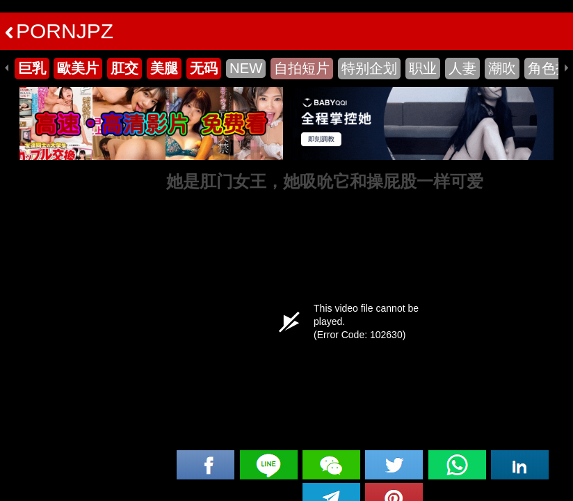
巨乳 (32, 68)
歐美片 (78, 68)
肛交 (124, 68)
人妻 (462, 68)
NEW (245, 68)
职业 (423, 68)
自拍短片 (302, 68)
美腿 (164, 68)
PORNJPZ (59, 30)
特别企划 (369, 68)
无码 (204, 68)
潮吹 (502, 68)
